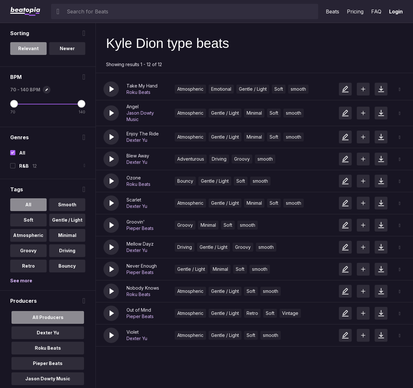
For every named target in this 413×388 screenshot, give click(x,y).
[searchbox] (191, 11)
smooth (298, 89)
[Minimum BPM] (14, 104)
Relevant (28, 48)
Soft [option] (28, 220)
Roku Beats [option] (48, 348)
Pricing (355, 11)
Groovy (242, 159)
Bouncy (185, 181)
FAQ (376, 11)
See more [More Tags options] (21, 280)
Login (396, 11)
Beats (332, 11)
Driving (219, 159)
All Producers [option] (48, 317)
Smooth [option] (67, 204)
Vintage (290, 313)
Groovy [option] (28, 250)
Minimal (254, 113)
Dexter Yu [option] (48, 332)
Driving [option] (67, 250)
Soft (278, 89)
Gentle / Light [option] (67, 220)
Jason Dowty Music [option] (47, 378)
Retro (252, 313)
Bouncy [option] (67, 266)
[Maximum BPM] (81, 104)
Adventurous (190, 159)
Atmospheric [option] (28, 235)
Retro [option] (28, 266)
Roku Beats (138, 92)
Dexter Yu (136, 140)
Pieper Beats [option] (48, 363)
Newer (67, 48)
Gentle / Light (253, 89)
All (22, 153)
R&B (24, 166)
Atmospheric (190, 89)
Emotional (221, 89)
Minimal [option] (67, 235)
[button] (111, 89)
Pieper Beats (140, 228)
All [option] (28, 204)
